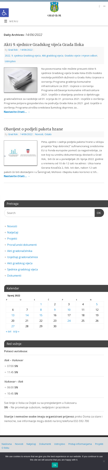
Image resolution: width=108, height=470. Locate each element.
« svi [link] (8, 331)
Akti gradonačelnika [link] (19, 251)
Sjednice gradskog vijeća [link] (22, 269)
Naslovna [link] (7, 444)
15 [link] (40, 315)
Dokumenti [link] (14, 275)
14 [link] (26, 315)
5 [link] (97, 304)
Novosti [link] (39, 134)
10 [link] (68, 310)
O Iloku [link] (5, 447)
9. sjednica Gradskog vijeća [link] (26, 55)
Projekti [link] (12, 238)
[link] (4, 12)
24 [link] (68, 321)
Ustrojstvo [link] (10, 61)
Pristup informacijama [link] (80, 444)
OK (98, 212)
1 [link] (41, 304)
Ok (54, 465)
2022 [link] (7, 55)
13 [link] (12, 315)
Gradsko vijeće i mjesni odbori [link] (81, 55)
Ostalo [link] (48, 134)
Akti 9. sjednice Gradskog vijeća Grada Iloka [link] (44, 44)
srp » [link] (16, 331)
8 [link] (41, 310)
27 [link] (12, 326)
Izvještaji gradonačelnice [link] (22, 257)
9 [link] (55, 310)
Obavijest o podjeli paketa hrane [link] (33, 129)
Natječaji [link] (12, 232)
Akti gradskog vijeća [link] (52, 55)
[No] (103, 461)
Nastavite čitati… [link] (17, 111)
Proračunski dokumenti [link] (22, 245)
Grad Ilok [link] (13, 49)
